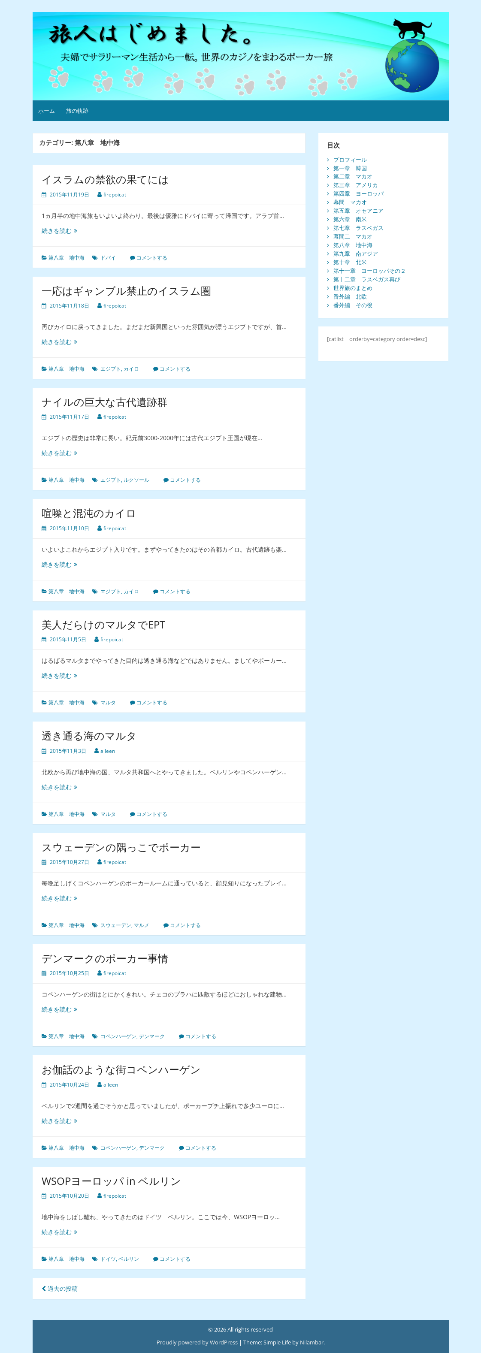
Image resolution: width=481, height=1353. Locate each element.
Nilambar (312, 1342)
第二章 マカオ (352, 176)
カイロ (131, 368)
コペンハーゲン (118, 1036)
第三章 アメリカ (355, 185)
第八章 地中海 (66, 257)
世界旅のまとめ (352, 288)
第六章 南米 (350, 219)
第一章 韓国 (350, 168)
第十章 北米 (350, 262)
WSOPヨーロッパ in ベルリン (111, 1181)
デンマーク (152, 1036)
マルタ (108, 702)
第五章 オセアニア (358, 210)
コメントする (151, 257)
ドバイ (108, 257)
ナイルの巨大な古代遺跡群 (104, 402)
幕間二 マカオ (352, 236)
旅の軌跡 (77, 111)
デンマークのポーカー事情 (105, 958)
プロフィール (350, 159)
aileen (107, 751)
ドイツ (108, 1258)
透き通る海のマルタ (89, 735)
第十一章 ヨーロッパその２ (369, 271)
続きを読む (59, 230)
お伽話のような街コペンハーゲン (121, 1069)
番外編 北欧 (350, 296)
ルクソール (136, 479)
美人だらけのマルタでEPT (103, 624)
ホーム (46, 111)
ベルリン (128, 1258)
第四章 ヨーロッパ (358, 193)
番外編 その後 (352, 305)
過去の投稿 (60, 1288)
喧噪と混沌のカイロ (89, 513)
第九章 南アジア (355, 253)
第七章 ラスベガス (358, 228)
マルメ (141, 925)
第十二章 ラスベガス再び (366, 279)
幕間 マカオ (350, 202)
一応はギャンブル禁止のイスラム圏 (126, 291)
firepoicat (114, 194)
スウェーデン (115, 925)
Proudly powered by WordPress (197, 1342)
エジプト (110, 368)
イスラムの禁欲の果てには (105, 179)
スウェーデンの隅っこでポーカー (121, 847)
